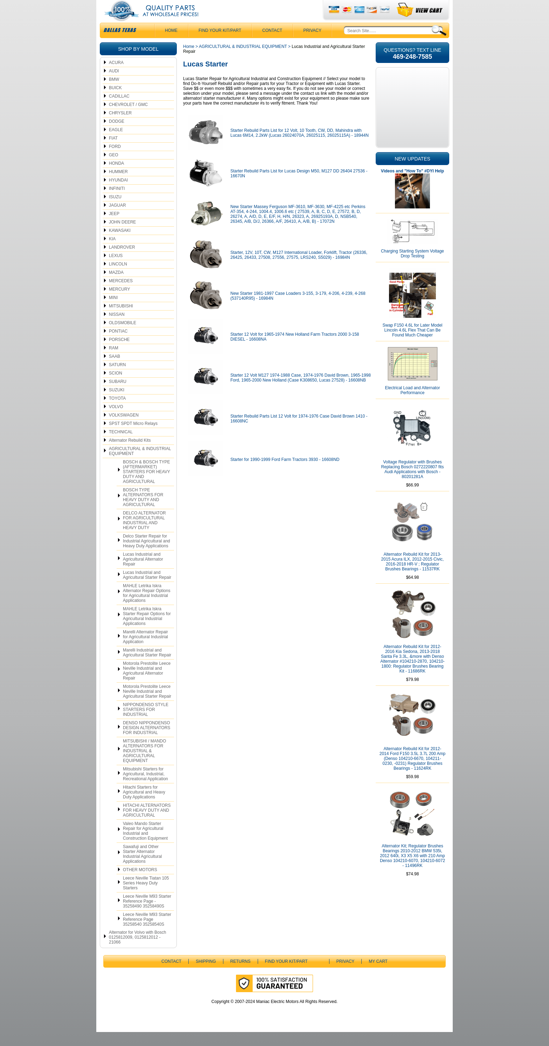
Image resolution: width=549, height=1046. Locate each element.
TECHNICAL (121, 445)
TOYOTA (117, 412)
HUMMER (118, 185)
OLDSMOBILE (122, 336)
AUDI (114, 85)
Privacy (312, 44)
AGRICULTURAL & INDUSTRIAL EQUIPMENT (140, 465)
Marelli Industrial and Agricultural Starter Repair (147, 666)
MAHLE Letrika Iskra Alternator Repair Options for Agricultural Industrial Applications (146, 607)
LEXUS (116, 269)
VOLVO (116, 420)
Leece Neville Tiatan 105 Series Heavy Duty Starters (146, 897)
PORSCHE (119, 353)
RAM (113, 362)
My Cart (378, 975)
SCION (115, 387)
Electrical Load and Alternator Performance (412, 404)
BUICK (115, 101)
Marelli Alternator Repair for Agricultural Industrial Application (145, 650)
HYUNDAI (118, 194)
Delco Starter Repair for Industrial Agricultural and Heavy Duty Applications (146, 555)
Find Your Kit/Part (220, 44)
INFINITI (117, 202)
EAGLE (116, 143)
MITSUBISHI (121, 320)
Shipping (206, 975)
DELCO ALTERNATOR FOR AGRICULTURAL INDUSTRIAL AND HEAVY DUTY (144, 534)
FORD (115, 160)
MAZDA (116, 286)
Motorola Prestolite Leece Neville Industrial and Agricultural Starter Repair (147, 705)
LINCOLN (118, 278)
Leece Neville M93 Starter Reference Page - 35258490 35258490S (147, 915)
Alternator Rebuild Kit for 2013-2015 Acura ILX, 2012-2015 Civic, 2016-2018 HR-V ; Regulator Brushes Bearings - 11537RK (412, 575)
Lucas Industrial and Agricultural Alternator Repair (143, 573)
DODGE (116, 135)
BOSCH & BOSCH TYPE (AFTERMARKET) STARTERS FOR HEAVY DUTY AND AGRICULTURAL (146, 486)
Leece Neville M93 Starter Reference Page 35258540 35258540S (147, 933)
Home (188, 60)
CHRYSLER (120, 126)
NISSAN (117, 328)
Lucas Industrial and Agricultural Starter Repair (147, 589)
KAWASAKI (120, 244)
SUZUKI (116, 403)
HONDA (116, 177)
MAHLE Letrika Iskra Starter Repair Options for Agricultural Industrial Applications (147, 630)
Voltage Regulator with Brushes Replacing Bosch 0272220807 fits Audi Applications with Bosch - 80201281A (412, 483)
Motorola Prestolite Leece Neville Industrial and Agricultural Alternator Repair (147, 685)
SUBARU (117, 395)
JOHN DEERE (122, 236)
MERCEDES (121, 294)
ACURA (116, 76)
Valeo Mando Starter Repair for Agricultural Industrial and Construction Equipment (145, 845)
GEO (113, 168)
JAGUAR (117, 219)
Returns (240, 975)
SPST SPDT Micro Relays (133, 437)
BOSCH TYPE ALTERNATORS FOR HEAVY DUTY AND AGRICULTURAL (143, 511)
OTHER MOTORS (140, 883)
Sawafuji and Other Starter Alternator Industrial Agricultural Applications (142, 868)
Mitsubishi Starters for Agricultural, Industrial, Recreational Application (145, 788)
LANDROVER (122, 261)
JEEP (114, 227)
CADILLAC (119, 110)
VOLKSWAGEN (124, 429)
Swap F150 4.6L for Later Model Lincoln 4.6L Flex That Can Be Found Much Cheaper (413, 344)
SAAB (114, 370)
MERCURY (119, 303)
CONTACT (272, 44)
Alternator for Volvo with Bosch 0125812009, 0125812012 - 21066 (137, 951)
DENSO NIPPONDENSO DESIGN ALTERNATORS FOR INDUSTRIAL (146, 741)
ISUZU (115, 210)
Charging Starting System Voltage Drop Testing (412, 267)
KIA (112, 252)
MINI (113, 311)
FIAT (113, 152)
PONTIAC (118, 345)
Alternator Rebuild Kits (130, 454)
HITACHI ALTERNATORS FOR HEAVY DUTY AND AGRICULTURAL (147, 824)
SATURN (117, 378)
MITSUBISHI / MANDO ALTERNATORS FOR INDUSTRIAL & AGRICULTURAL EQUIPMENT (144, 765)
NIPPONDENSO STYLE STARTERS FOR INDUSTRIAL (145, 723)
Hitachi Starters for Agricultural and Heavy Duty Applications (144, 806)
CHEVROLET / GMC (128, 118)
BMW (114, 93)
